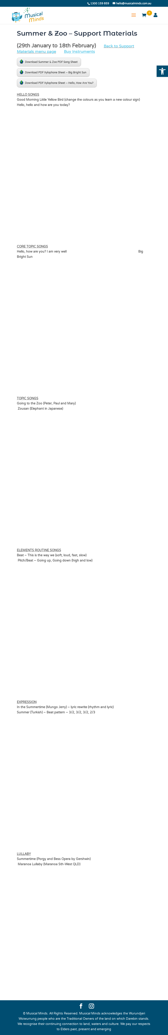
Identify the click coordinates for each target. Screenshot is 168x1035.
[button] (162, 71)
